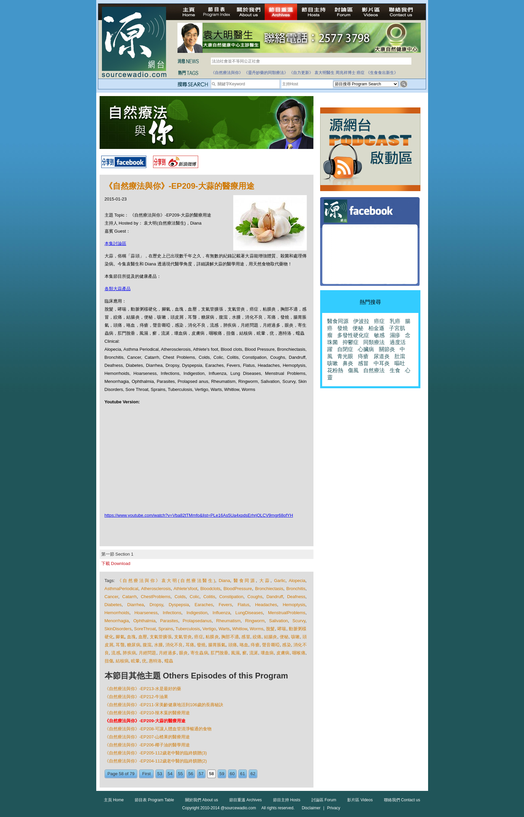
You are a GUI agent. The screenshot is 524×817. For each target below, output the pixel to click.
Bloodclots (211, 588)
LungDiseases (249, 612)
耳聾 (120, 644)
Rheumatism (228, 620)
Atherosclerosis (156, 588)
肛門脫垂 (219, 652)
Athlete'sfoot (185, 588)
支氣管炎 (183, 636)
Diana (224, 580)
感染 (286, 644)
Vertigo (209, 628)
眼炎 (183, 652)
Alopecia (297, 580)
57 (201, 773)
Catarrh (129, 596)
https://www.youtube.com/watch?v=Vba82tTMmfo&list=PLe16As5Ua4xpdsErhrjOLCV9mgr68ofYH (199, 515)
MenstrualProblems (286, 612)
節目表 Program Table (154, 800)
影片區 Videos (360, 800)
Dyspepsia (179, 604)
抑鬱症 (351, 342)
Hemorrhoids (117, 612)
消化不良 (174, 644)
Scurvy (298, 620)
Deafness (296, 596)
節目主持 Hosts (286, 800)
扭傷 (109, 660)
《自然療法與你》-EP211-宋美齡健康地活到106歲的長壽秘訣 (164, 704)
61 (242, 773)
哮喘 (281, 628)
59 (222, 773)
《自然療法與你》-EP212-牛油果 (136, 696)
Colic (195, 596)
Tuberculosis (187, 628)
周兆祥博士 (346, 72)
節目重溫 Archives (245, 800)
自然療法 (374, 370)
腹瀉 (147, 644)
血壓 (142, 636)
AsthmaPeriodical (121, 588)
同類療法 (374, 342)
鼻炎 (348, 363)
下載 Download (115, 563)
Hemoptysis (294, 604)
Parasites (169, 620)
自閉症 (345, 349)
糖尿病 (133, 644)
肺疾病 (129, 652)
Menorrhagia (117, 620)
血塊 (131, 636)
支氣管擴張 (161, 636)
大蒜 (264, 580)
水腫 (158, 644)
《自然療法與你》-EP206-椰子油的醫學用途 (147, 744)
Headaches (266, 604)
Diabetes (113, 604)
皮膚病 (283, 652)
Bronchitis (295, 588)
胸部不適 (230, 636)
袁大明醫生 (324, 72)
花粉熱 (335, 370)
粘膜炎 (212, 636)
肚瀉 (399, 356)
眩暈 (135, 660)
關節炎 (387, 349)
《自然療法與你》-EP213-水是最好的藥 (143, 688)
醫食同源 (245, 580)
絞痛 (257, 636)
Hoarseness (145, 612)
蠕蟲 (168, 660)
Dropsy (156, 604)
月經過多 (167, 652)
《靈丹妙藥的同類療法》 (266, 72)
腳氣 (120, 636)
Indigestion (197, 612)
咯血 (244, 644)
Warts (224, 628)
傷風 (353, 370)
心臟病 (366, 349)
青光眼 (345, 356)
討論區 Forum (323, 800)
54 (170, 773)
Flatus (243, 604)
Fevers (225, 604)
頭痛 (232, 644)
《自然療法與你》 (227, 72)
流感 (115, 652)
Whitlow (239, 628)
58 (211, 773)
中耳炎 (382, 363)
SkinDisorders (118, 628)
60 (232, 773)
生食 (395, 370)
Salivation (278, 620)
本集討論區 (115, 243)
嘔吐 (399, 363)
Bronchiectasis (269, 588)
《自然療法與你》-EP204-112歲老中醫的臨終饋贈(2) (156, 760)
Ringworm (255, 620)
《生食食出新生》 (382, 72)
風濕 (235, 652)
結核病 (122, 660)
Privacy (333, 808)
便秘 (284, 636)
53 (159, 773)
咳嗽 (295, 636)
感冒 (245, 636)
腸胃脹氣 (217, 644)
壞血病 (267, 652)
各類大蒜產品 (118, 288)
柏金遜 (376, 328)
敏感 (379, 335)
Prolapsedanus (197, 620)
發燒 (201, 644)
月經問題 (147, 652)
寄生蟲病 (199, 652)
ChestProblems (155, 596)
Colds (179, 596)
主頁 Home (114, 800)
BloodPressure (238, 588)
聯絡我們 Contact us (402, 800)
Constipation (231, 596)
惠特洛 (155, 660)
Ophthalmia (144, 620)
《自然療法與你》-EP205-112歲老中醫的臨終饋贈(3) (156, 752)
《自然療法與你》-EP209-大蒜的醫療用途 (145, 720)
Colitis (209, 596)
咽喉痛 (298, 652)
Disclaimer (311, 808)
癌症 (361, 72)
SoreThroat (145, 628)
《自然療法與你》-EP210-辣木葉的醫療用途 (147, 712)
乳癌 (395, 321)
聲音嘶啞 (271, 644)
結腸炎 (270, 636)
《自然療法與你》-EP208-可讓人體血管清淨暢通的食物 (158, 728)
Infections (172, 612)
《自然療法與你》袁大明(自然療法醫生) (166, 580)
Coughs (254, 596)
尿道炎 (382, 356)
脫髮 (270, 628)
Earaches (203, 604)
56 (190, 773)
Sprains (165, 628)
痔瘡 (255, 644)
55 (180, 773)
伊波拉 (361, 321)
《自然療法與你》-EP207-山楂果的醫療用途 (147, 736)
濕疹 (395, 335)
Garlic (279, 580)
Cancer (111, 596)
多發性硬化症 (353, 335)
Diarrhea (135, 604)
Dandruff (274, 596)
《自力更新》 (301, 72)
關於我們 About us (201, 800)
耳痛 (189, 644)
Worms (256, 628)
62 (253, 773)
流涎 (253, 652)
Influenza (221, 612)
